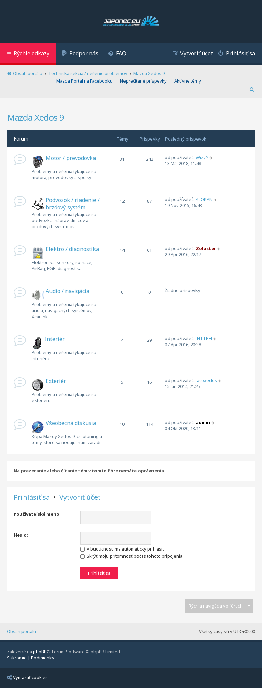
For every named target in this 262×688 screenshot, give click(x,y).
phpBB (40, 651)
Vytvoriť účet (80, 497)
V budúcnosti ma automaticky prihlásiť (122, 549)
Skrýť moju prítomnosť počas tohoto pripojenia (131, 556)
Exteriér (56, 381)
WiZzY (202, 157)
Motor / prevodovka (71, 158)
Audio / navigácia (67, 291)
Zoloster (206, 248)
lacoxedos (206, 380)
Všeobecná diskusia (71, 423)
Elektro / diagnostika (72, 249)
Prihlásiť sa (32, 497)
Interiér (55, 339)
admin (203, 422)
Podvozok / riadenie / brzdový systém (73, 203)
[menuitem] (79, 54)
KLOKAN (204, 199)
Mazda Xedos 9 (35, 117)
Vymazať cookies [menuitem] (27, 677)
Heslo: (21, 535)
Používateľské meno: (37, 514)
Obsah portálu (21, 631)
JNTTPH (204, 338)
